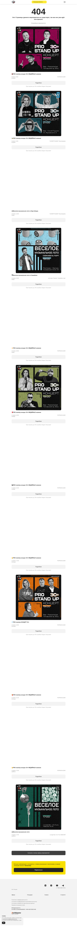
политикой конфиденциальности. (10, 919)
